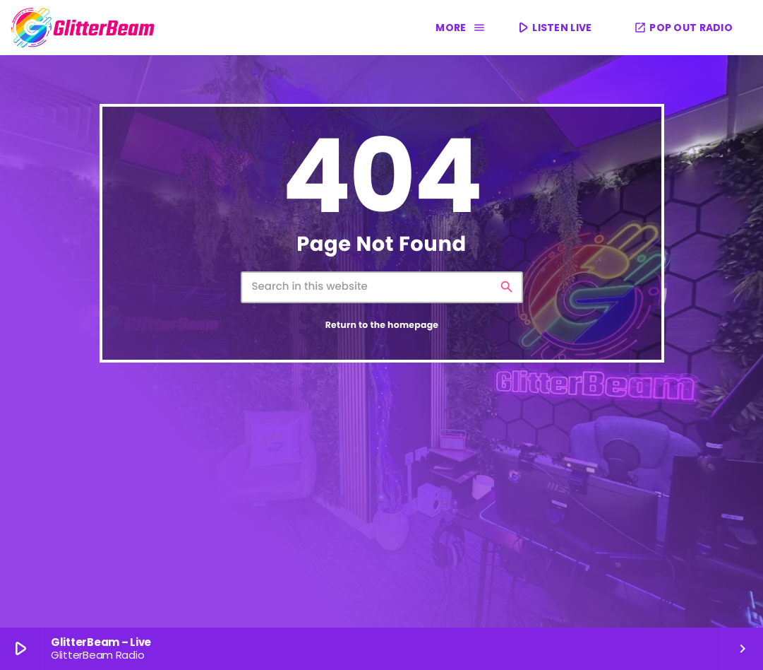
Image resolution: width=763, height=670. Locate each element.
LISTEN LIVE (553, 27)
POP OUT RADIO (683, 27)
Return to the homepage (382, 325)
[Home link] (83, 27)
